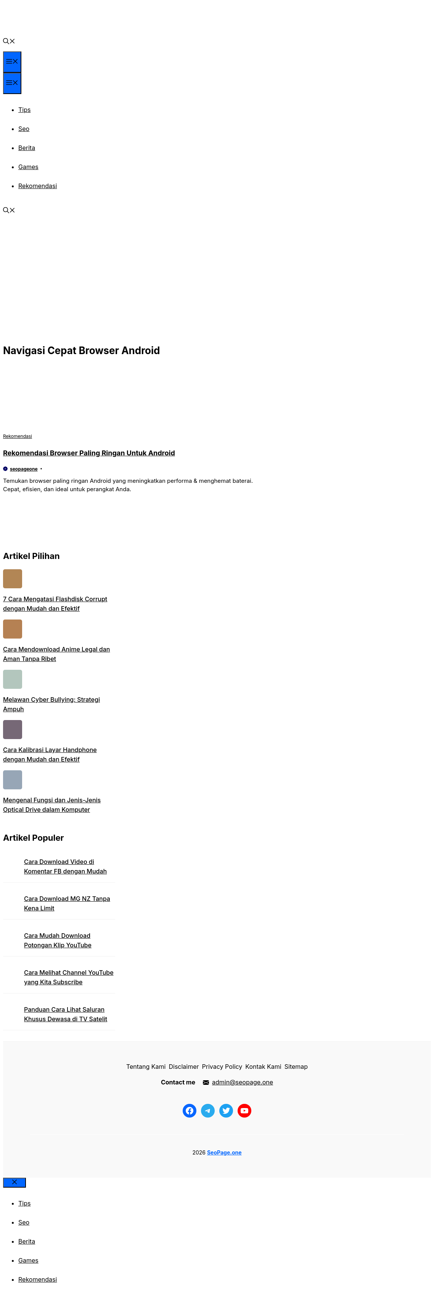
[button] (9, 42)
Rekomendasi (37, 186)
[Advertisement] (217, 284)
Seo (23, 129)
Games (28, 167)
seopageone (24, 469)
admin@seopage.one (242, 1082)
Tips (24, 109)
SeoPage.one (224, 1152)
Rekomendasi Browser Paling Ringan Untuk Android (89, 453)
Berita (26, 148)
